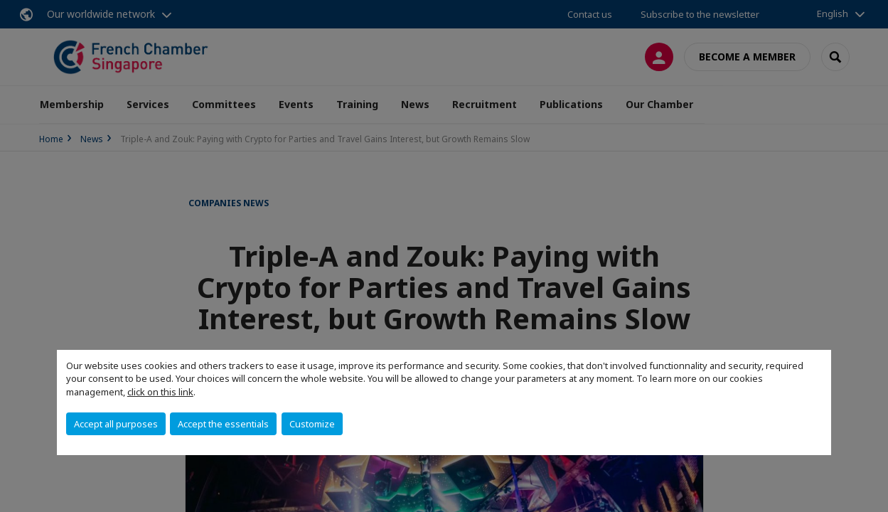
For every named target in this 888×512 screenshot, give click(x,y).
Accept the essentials (223, 423)
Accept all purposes (116, 423)
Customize (312, 423)
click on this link (160, 391)
